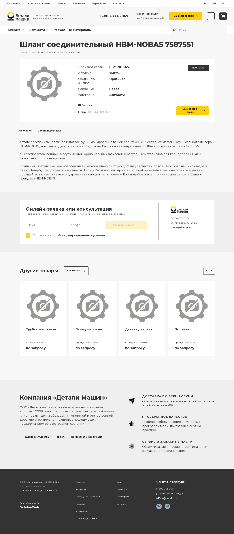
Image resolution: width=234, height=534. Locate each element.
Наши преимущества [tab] (36, 436)
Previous (203, 269)
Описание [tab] (25, 130)
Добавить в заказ (192, 110)
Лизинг (61, 3)
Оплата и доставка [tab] (49, 130)
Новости (80, 503)
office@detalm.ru (181, 227)
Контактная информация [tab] (86, 436)
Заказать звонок (184, 15)
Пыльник (182, 329)
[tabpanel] (117, 158)
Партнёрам (99, 3)
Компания (13, 3)
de (222, 3)
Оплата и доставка (38, 3)
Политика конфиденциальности (38, 490)
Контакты (118, 3)
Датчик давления (139, 329)
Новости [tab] (60, 436)
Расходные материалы (73, 30)
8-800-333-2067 (112, 16)
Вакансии (79, 3)
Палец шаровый (89, 329)
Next (210, 269)
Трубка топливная (41, 329)
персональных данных (86, 235)
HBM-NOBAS (198, 68)
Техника (13, 30)
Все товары (76, 270)
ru (206, 3)
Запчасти (37, 30)
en (214, 3)
